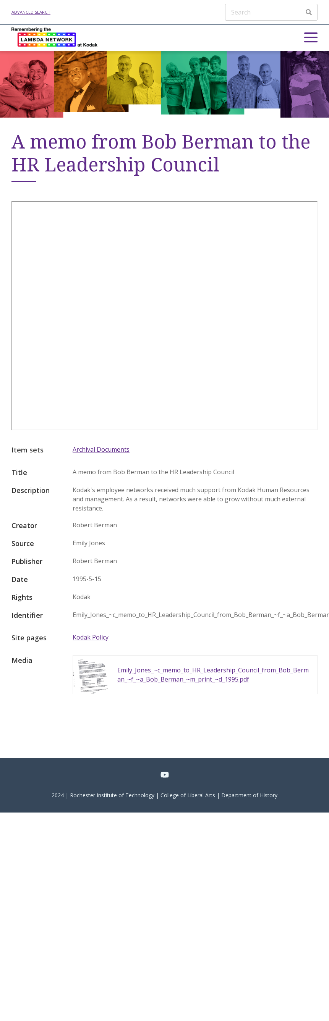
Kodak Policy (91, 637)
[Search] (271, 12)
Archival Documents (101, 449)
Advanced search (30, 12)
